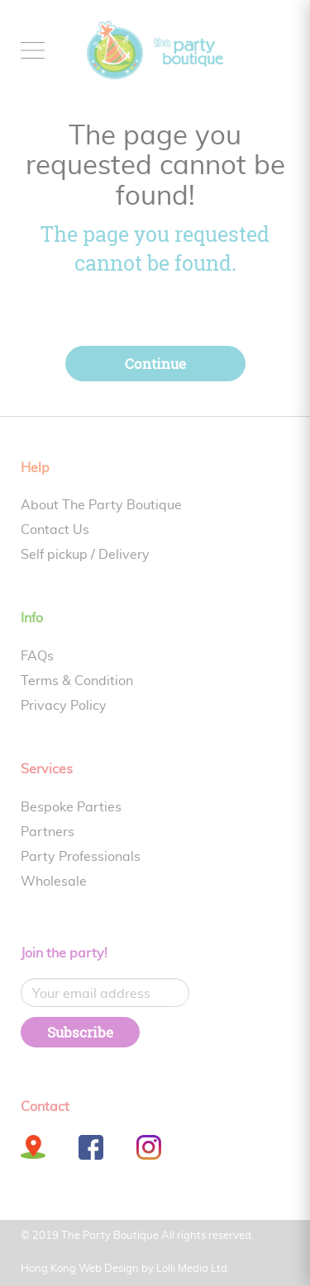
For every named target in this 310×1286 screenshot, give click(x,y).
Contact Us (55, 530)
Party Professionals (81, 856)
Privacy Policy (64, 705)
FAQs (37, 656)
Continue (155, 363)
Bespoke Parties (71, 807)
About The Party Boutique (101, 505)
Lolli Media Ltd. (193, 1269)
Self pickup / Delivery (85, 554)
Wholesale (54, 881)
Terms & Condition (77, 681)
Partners (47, 832)
